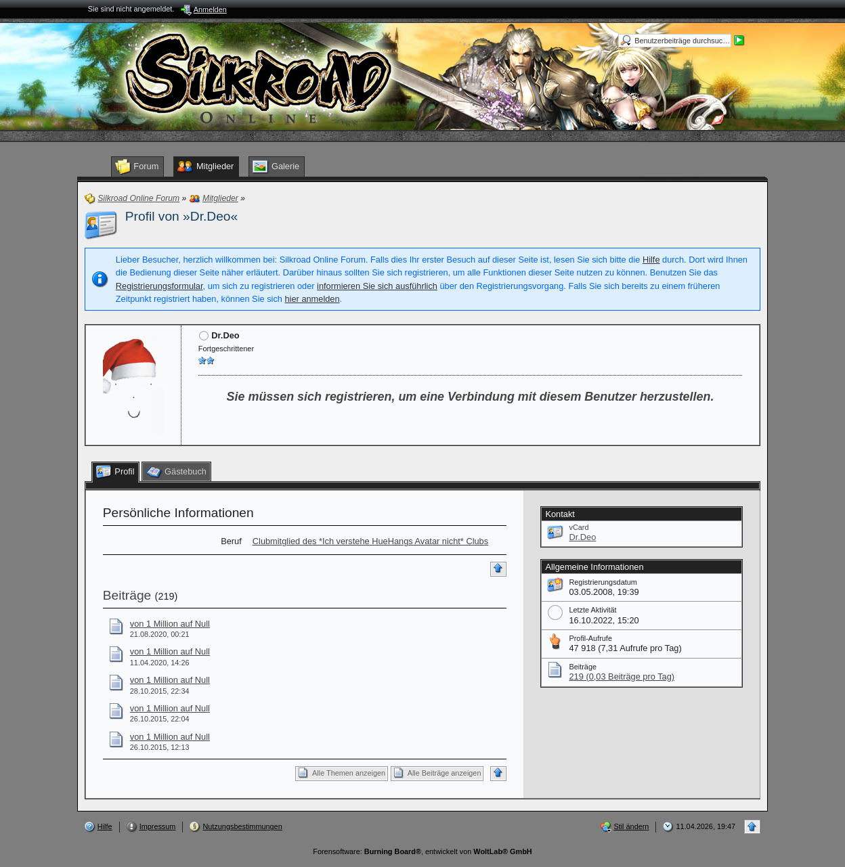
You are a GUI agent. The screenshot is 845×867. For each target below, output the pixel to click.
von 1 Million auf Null (170, 624)
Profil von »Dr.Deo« (181, 216)
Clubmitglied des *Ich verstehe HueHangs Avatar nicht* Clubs (370, 541)
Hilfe (651, 259)
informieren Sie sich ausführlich (377, 286)
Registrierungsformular (159, 286)
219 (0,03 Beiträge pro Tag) (621, 676)
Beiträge (127, 595)
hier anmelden (311, 299)
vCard (578, 527)
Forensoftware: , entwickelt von (422, 851)
